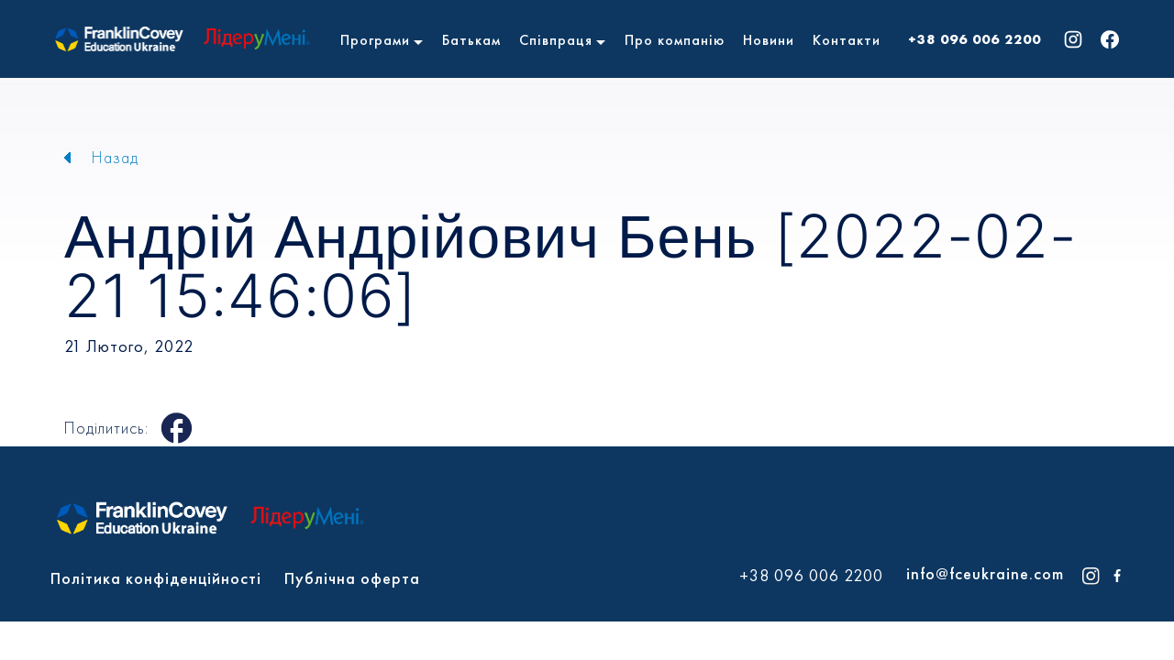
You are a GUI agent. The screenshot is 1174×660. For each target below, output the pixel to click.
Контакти (846, 40)
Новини (768, 40)
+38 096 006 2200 (974, 39)
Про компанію (675, 40)
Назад (115, 157)
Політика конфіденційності (155, 577)
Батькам (471, 40)
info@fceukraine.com (985, 573)
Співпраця (556, 40)
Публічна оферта (352, 577)
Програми (375, 40)
